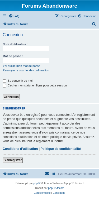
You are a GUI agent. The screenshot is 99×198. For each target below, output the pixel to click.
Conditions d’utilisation (20, 149)
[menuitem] (14, 16)
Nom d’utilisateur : (15, 44)
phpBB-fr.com (56, 188)
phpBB (37, 183)
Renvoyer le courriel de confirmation (26, 70)
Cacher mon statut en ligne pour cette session (35, 85)
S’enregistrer (13, 160)
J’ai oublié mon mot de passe (21, 65)
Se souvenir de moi (17, 80)
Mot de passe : (13, 56)
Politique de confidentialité (60, 149)
